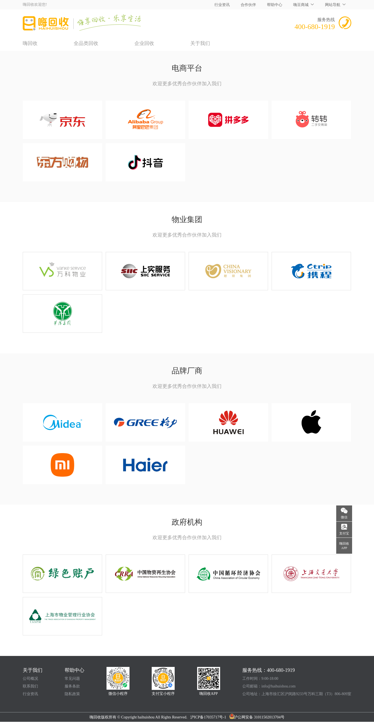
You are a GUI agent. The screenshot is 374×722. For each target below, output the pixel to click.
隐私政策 (72, 694)
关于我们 (200, 43)
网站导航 (332, 5)
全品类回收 (86, 43)
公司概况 (30, 678)
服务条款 (72, 686)
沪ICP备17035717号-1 (209, 717)
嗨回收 (30, 43)
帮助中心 (274, 5)
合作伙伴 (248, 5)
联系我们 (30, 686)
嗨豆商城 (301, 5)
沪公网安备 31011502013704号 (256, 717)
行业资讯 (222, 5)
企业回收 (144, 43)
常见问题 (72, 678)
